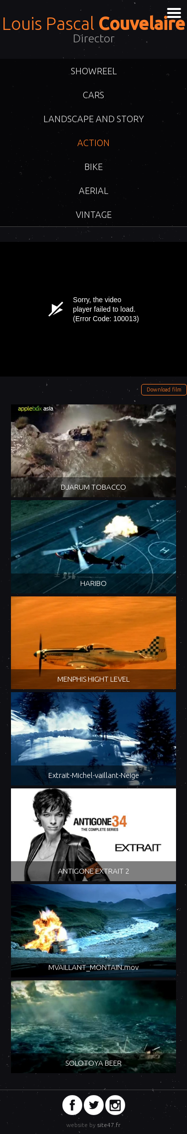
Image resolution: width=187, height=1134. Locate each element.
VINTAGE (94, 214)
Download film (164, 389)
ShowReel (94, 71)
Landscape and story (93, 119)
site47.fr (109, 1125)
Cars (93, 95)
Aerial (93, 190)
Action (93, 143)
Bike (93, 167)
